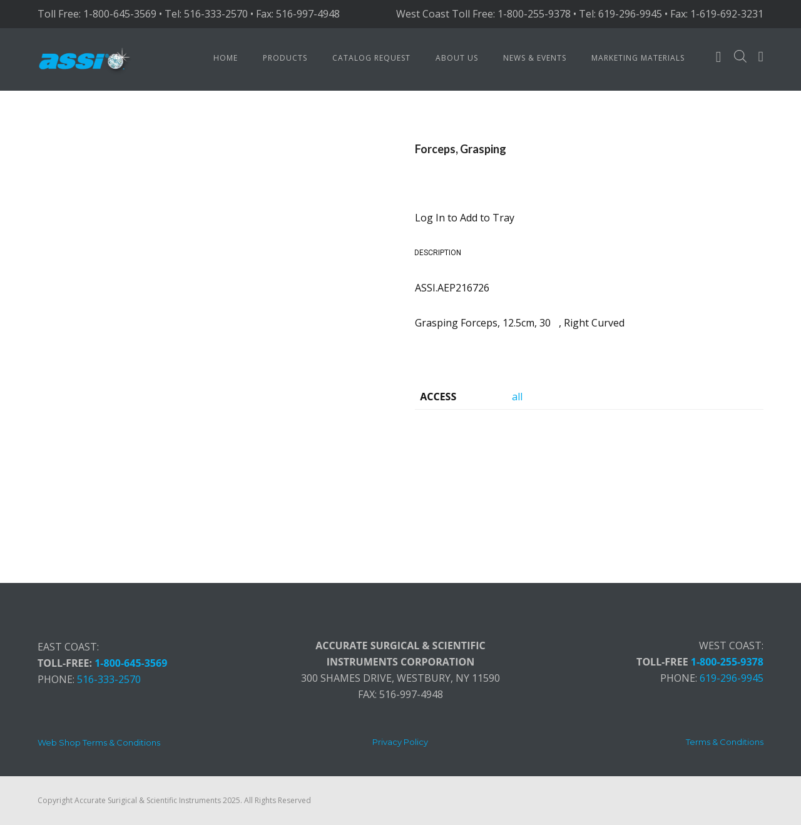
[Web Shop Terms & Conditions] (99, 742)
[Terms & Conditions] (724, 742)
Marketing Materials (638, 58)
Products (285, 58)
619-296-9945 (731, 678)
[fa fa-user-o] (719, 59)
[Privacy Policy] (400, 742)
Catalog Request (371, 58)
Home (225, 58)
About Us (457, 58)
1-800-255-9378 (727, 662)
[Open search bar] (740, 56)
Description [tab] (437, 252)
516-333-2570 (109, 679)
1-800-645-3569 (130, 663)
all (517, 396)
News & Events (534, 58)
